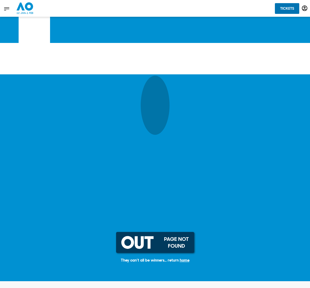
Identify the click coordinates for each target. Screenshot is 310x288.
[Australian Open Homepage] (25, 8)
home (184, 260)
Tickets (287, 8)
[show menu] (6, 8)
